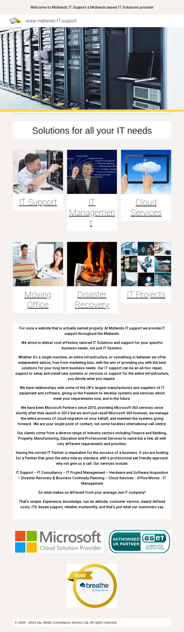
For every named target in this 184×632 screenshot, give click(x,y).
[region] (92, 7)
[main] (92, 130)
